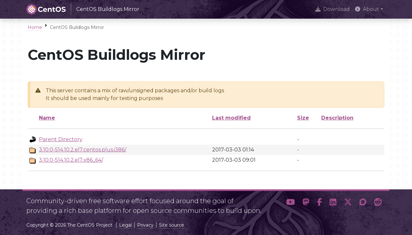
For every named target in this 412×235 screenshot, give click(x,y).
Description (337, 118)
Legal (125, 225)
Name (47, 118)
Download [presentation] (332, 9)
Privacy (145, 225)
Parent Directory (60, 139)
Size (303, 118)
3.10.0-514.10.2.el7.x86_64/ (71, 160)
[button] (290, 203)
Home (35, 27)
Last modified (231, 118)
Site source (171, 225)
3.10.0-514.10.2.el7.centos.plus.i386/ (82, 150)
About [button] (367, 9)
